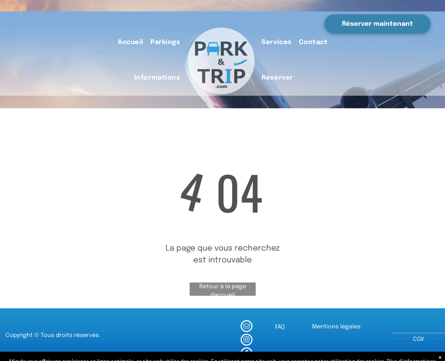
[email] (246, 327)
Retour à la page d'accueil (222, 290)
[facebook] (246, 354)
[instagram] (246, 340)
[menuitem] (130, 43)
